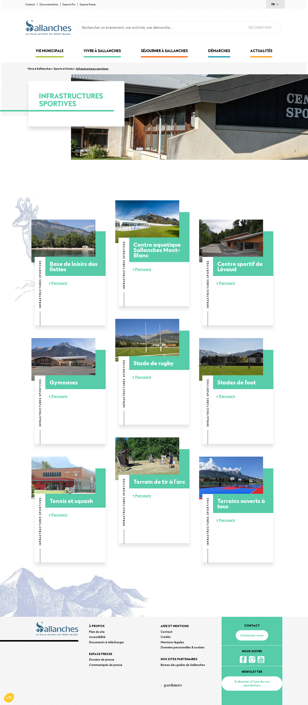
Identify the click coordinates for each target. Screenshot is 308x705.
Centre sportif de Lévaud (240, 266)
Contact (30, 4)
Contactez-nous (252, 635)
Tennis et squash (71, 500)
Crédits (166, 637)
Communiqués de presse (105, 665)
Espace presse (88, 4)
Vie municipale (50, 50)
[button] (9, 698)
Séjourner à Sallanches (164, 50)
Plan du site (97, 632)
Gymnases (64, 382)
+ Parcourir (58, 283)
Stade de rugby (153, 363)
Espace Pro (69, 4)
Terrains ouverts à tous (241, 503)
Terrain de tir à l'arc (159, 481)
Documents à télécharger (106, 642)
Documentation (49, 4)
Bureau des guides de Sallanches (183, 665)
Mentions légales (172, 642)
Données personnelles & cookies (182, 647)
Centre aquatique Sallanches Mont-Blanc (157, 250)
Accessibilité (97, 637)
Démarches (219, 50)
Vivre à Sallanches (102, 50)
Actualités (261, 50)
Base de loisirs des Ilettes (74, 266)
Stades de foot (236, 382)
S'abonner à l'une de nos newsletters (252, 683)
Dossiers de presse (101, 659)
